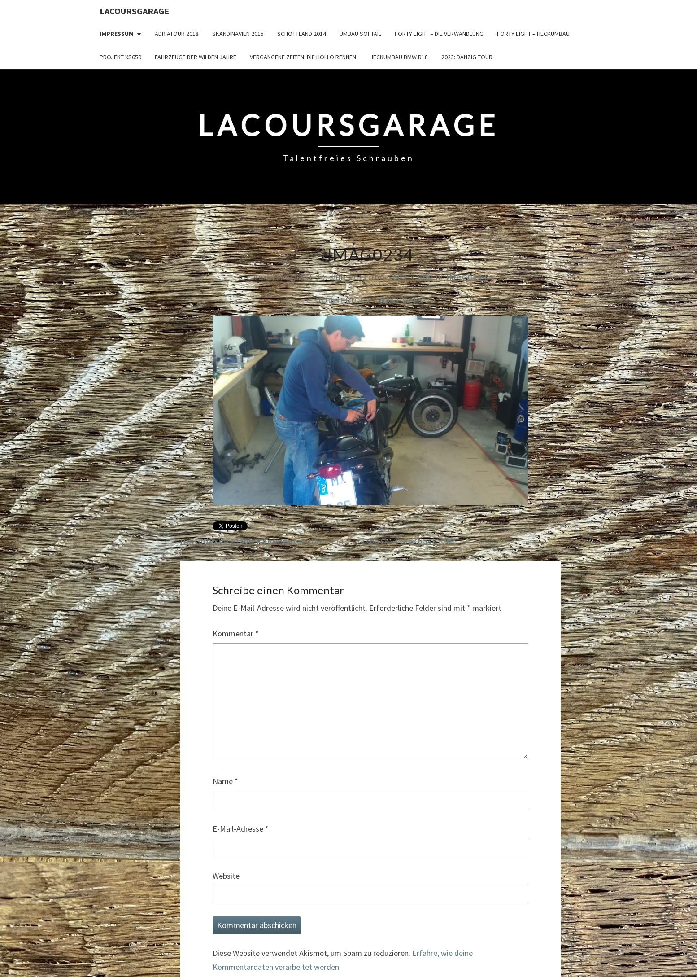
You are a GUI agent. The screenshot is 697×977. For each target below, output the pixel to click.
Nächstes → (407, 300)
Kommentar (236, 633)
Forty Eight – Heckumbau (533, 34)
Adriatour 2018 (177, 34)
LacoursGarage (134, 11)
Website (226, 876)
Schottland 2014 (301, 34)
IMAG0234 (467, 277)
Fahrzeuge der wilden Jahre (195, 57)
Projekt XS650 (120, 57)
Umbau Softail (360, 34)
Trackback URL (426, 541)
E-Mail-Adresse (241, 829)
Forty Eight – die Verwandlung (439, 34)
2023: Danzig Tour (466, 57)
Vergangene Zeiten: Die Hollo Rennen (303, 57)
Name (225, 781)
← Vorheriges (337, 300)
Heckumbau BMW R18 (399, 57)
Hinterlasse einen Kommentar (242, 541)
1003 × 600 (410, 277)
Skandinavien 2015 (238, 34)
